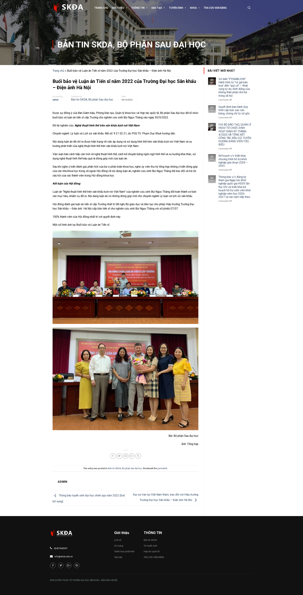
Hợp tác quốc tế (151, 551)
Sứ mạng (118, 545)
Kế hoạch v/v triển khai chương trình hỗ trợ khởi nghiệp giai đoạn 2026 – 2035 (233, 160)
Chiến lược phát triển (124, 551)
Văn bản (118, 557)
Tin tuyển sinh (150, 545)
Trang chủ (101, 7)
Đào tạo (158, 7)
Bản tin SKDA (85, 45)
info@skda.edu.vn (63, 556)
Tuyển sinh (178, 7)
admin (55, 100)
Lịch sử (117, 540)
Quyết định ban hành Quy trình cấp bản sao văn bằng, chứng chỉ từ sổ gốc (234, 110)
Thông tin (139, 7)
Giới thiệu (120, 7)
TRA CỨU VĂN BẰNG (215, 7)
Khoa (195, 7)
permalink (162, 468)
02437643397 (60, 548)
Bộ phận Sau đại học (161, 45)
